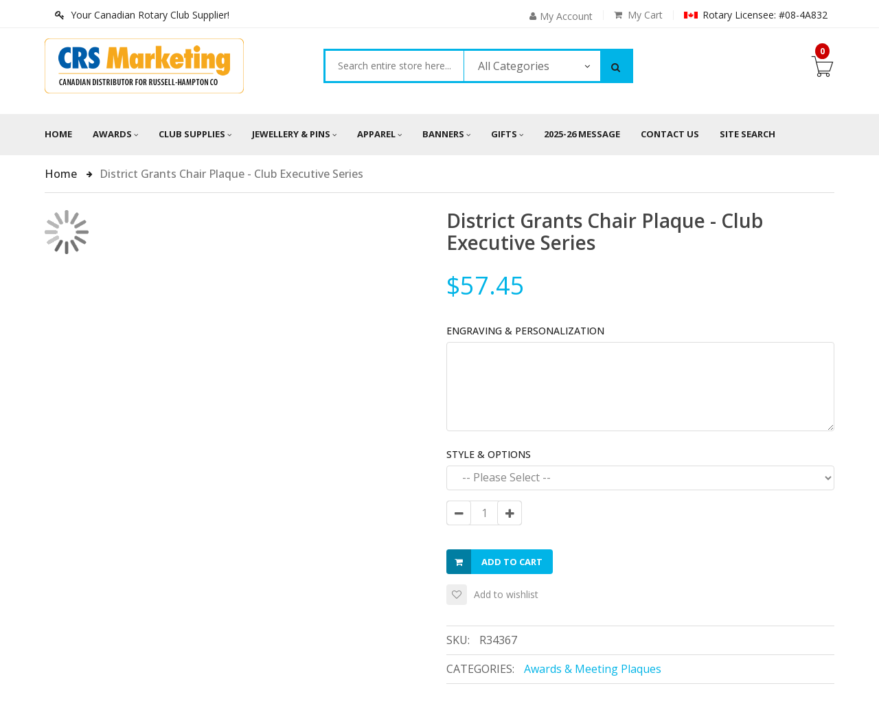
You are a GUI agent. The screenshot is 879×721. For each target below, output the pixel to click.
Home (58, 134)
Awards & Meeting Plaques (592, 668)
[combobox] (395, 66)
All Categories (513, 65)
